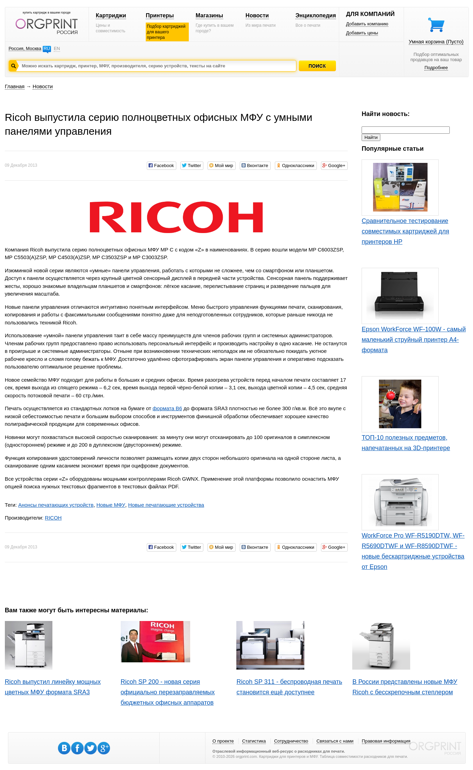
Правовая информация (386, 741)
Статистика (254, 741)
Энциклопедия (315, 15)
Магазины (209, 15)
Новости (257, 15)
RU (46, 48)
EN (57, 48)
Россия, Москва (25, 48)
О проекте (223, 741)
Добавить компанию (367, 23)
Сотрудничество (291, 741)
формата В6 (167, 408)
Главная (15, 86)
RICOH (53, 518)
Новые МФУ (110, 505)
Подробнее (436, 67)
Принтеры (160, 15)
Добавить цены (362, 32)
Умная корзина (436, 41)
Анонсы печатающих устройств (55, 505)
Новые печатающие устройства (166, 505)
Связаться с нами (335, 741)
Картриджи (111, 15)
